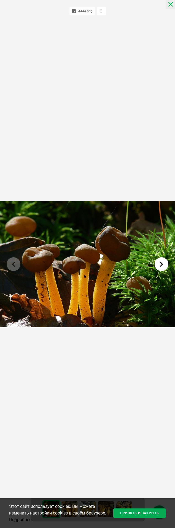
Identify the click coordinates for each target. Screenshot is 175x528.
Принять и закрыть (139, 513)
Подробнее (20, 519)
